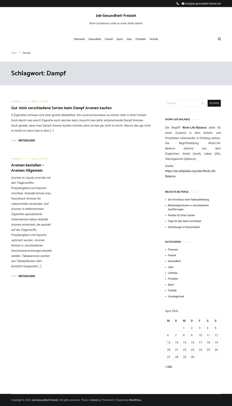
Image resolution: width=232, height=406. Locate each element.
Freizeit (109, 39)
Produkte (141, 39)
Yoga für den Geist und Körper (184, 221)
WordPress (135, 400)
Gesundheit (95, 39)
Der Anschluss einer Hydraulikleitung (188, 199)
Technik (153, 39)
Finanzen (173, 249)
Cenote (94, 400)
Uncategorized (176, 296)
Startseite (79, 39)
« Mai (168, 367)
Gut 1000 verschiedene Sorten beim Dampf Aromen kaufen (61, 108)
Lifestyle (172, 272)
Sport (120, 39)
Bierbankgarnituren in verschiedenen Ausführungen (188, 207)
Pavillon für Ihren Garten (181, 215)
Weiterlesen (26, 140)
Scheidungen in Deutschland (184, 227)
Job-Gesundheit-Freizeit (116, 16)
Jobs (129, 39)
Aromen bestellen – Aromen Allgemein (27, 168)
